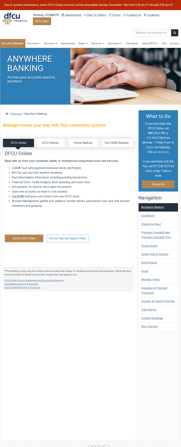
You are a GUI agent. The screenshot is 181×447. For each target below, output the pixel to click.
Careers (174, 43)
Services (16, 113)
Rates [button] (83, 43)
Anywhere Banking (152, 207)
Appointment (73, 15)
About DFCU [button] (150, 43)
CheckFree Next (151, 224)
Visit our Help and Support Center (67, 238)
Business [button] (50, 43)
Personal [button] (33, 43)
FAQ (164, 43)
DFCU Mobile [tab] (50, 143)
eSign (144, 271)
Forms (115, 15)
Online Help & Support (154, 254)
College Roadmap (152, 318)
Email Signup (149, 262)
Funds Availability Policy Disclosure (22, 287)
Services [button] (97, 43)
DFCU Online (42, 21)
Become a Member (13, 43)
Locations (151, 15)
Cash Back (132, 43)
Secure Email (149, 246)
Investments (68, 43)
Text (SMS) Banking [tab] (116, 143)
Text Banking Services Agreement (21, 284)
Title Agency (149, 309)
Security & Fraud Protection (158, 301)
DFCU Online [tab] (18, 143)
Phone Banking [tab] (83, 143)
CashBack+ (148, 215)
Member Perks (150, 279)
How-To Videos (95, 15)
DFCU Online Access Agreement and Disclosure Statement (34, 280)
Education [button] (115, 43)
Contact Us (132, 15)
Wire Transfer (149, 326)
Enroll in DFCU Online (24, 238)
